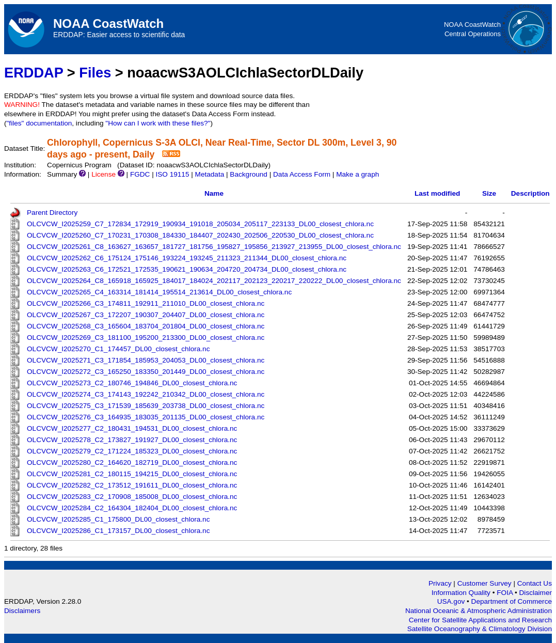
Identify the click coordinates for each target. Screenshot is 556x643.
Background (248, 174)
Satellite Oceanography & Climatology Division (479, 629)
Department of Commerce (511, 601)
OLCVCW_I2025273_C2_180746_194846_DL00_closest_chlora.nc (132, 383)
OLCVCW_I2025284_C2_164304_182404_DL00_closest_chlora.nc (132, 508)
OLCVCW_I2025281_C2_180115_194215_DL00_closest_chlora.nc (132, 474)
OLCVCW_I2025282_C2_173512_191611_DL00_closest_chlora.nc (132, 485)
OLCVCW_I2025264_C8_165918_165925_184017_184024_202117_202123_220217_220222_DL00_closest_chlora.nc (214, 281)
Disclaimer (535, 593)
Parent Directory (52, 212)
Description (530, 193)
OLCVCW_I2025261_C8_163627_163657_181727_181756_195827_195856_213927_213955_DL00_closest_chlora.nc (214, 246)
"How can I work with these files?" (157, 123)
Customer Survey (484, 583)
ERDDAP (33, 73)
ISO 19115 (172, 174)
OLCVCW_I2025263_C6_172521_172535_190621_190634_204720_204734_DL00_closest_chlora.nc (186, 269)
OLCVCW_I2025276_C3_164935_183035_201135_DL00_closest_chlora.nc (145, 417)
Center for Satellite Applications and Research (480, 620)
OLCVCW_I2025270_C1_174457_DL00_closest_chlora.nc (118, 349)
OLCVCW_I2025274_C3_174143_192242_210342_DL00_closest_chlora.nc (145, 394)
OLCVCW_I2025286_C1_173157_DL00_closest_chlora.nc (118, 531)
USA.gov (452, 601)
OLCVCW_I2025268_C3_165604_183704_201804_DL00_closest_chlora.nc (145, 326)
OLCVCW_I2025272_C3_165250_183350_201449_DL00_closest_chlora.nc (145, 371)
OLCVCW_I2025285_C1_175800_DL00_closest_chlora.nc (118, 519)
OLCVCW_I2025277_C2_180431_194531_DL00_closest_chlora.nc (132, 428)
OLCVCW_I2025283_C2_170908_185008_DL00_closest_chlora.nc (132, 496)
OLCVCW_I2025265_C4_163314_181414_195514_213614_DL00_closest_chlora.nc (159, 292)
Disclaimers (22, 611)
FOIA (506, 593)
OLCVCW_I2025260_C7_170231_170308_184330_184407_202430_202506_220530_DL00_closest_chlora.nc (200, 235)
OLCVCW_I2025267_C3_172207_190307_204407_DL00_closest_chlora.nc (145, 315)
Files (95, 73)
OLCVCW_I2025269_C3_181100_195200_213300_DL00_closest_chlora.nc (145, 337)
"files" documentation (39, 123)
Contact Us (534, 583)
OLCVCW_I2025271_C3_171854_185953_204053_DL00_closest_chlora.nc (145, 360)
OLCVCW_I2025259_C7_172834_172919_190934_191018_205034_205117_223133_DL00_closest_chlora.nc (200, 224)
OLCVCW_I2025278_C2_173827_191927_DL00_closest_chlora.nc (132, 440)
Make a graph (357, 174)
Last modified (437, 193)
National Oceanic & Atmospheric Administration (478, 611)
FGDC (140, 174)
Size (489, 193)
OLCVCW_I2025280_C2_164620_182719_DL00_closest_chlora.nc (132, 462)
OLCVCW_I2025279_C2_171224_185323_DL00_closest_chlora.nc (132, 451)
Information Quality (462, 593)
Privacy (440, 583)
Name (214, 193)
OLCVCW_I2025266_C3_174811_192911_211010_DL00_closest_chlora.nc (145, 303)
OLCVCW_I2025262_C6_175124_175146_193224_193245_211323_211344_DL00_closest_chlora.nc (186, 258)
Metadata (210, 174)
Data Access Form (301, 174)
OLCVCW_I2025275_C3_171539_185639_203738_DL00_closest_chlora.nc (145, 406)
